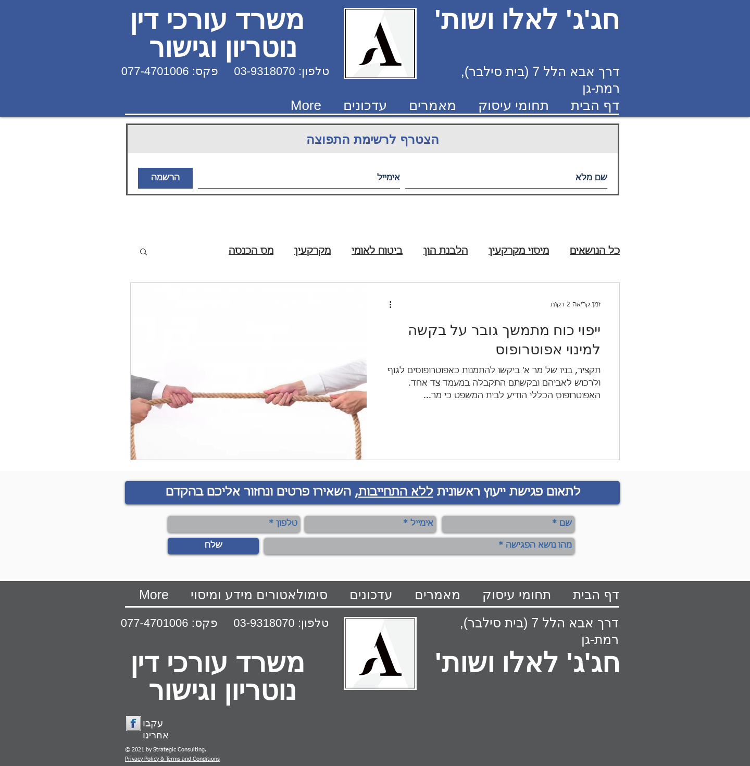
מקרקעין (312, 251)
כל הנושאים (595, 251)
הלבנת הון (445, 251)
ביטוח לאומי (377, 251)
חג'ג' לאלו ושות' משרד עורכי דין (379, 19)
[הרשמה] (165, 178)
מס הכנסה (251, 251)
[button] (143, 252)
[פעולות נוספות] (386, 304)
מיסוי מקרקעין (519, 251)
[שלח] (213, 546)
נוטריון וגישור (223, 47)
